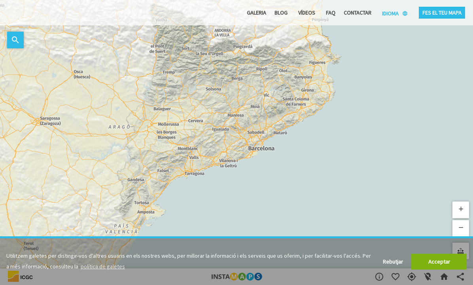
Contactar (357, 12)
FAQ (330, 12)
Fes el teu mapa (442, 12)
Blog (281, 12)
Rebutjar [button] (393, 261)
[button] (460, 209)
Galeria (256, 12)
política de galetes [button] (103, 266)
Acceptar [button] (439, 261)
